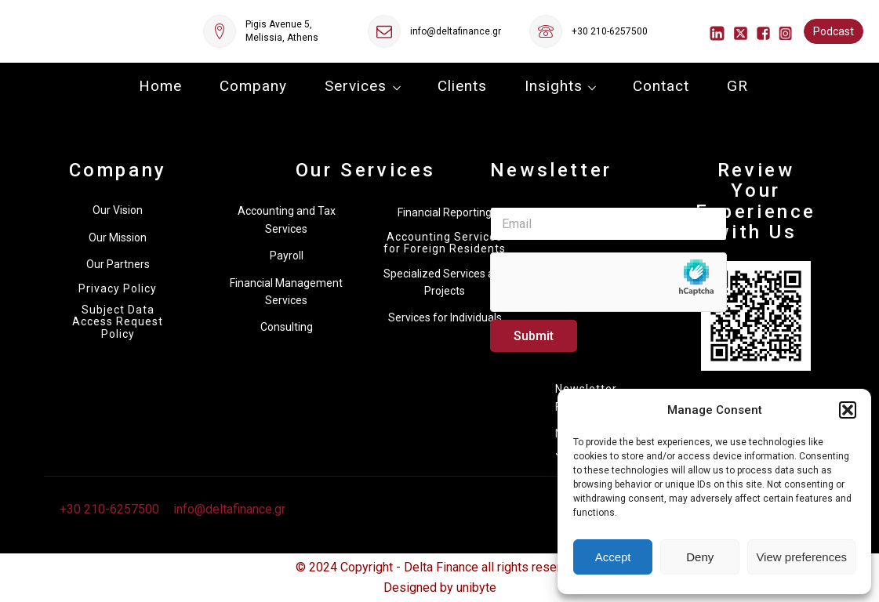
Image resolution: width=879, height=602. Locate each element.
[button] (847, 410)
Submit (534, 335)
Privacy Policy (117, 289)
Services (356, 86)
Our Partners (118, 264)
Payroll (286, 255)
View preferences (801, 557)
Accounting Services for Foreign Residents (444, 243)
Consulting (286, 327)
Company (253, 86)
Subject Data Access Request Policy (117, 322)
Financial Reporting (445, 212)
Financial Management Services (286, 291)
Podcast (833, 31)
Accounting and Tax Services (287, 219)
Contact (661, 86)
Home (160, 86)
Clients (462, 86)
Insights (554, 86)
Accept (613, 557)
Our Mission (118, 237)
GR (737, 86)
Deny (700, 557)
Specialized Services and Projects (445, 282)
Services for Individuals (445, 317)
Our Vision (118, 210)
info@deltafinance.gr (455, 31)
